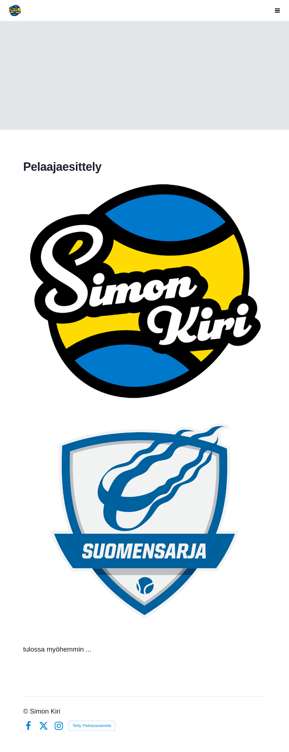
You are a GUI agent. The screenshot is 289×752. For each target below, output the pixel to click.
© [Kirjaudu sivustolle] (26, 711)
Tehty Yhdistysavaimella (92, 726)
